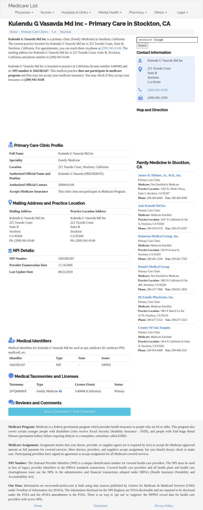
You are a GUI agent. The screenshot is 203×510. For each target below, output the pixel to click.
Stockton (65, 31)
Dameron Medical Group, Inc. (158, 236)
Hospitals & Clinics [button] (76, 12)
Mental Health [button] (110, 12)
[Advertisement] (69, 112)
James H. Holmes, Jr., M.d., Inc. (160, 175)
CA (54, 31)
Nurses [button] (47, 12)
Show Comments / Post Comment (69, 411)
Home (14, 31)
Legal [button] (182, 12)
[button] (60, 391)
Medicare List (23, 5)
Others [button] (160, 12)
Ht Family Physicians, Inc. (156, 297)
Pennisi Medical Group (153, 266)
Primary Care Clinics (34, 31)
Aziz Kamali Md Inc (152, 205)
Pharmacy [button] (138, 12)
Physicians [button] (24, 12)
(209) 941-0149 (111, 48)
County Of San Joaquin (154, 327)
